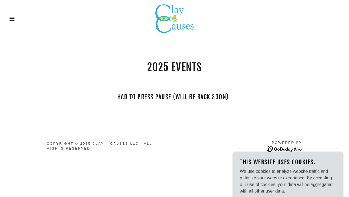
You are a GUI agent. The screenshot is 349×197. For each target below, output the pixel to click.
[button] (17, 18)
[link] (174, 18)
